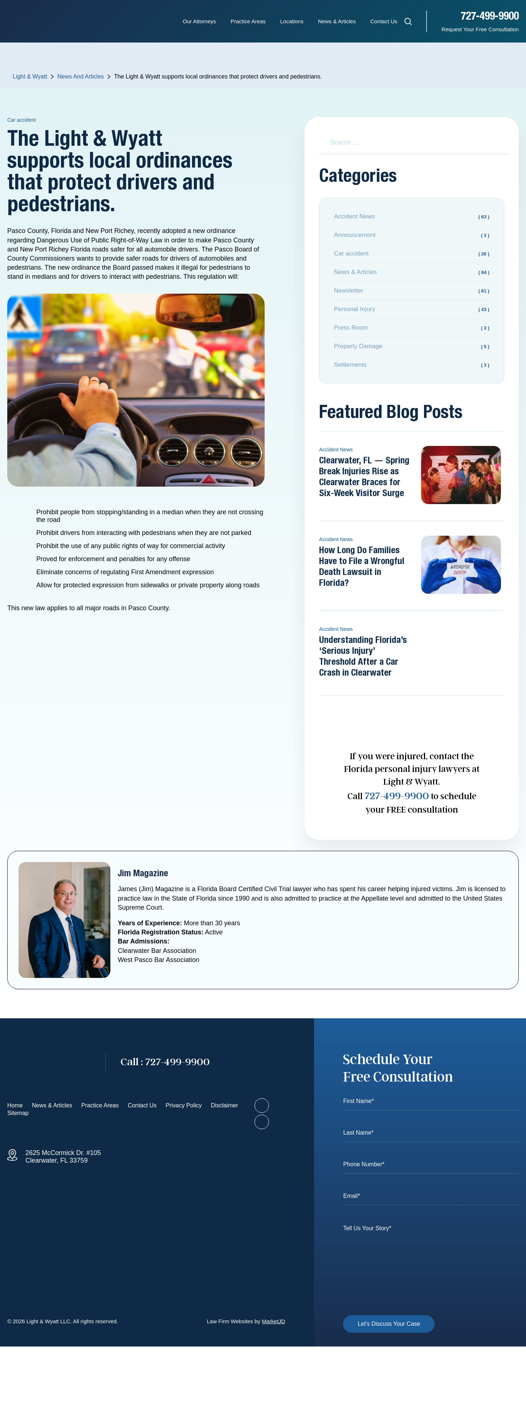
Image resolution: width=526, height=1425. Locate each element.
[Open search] (408, 23)
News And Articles (80, 76)
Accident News (336, 449)
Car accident (21, 120)
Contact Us (383, 21)
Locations (291, 21)
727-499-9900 (490, 16)
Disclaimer (224, 1105)
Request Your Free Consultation (480, 29)
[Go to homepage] (49, 1061)
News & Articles (337, 21)
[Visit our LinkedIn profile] (261, 1122)
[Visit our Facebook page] (261, 1105)
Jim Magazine (143, 873)
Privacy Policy (184, 1105)
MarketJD (273, 1321)
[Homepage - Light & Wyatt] (43, 21)
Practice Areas (248, 21)
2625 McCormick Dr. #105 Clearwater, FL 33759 (63, 1156)
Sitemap (18, 1113)
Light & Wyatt (30, 76)
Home (15, 1105)
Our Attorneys (199, 21)
